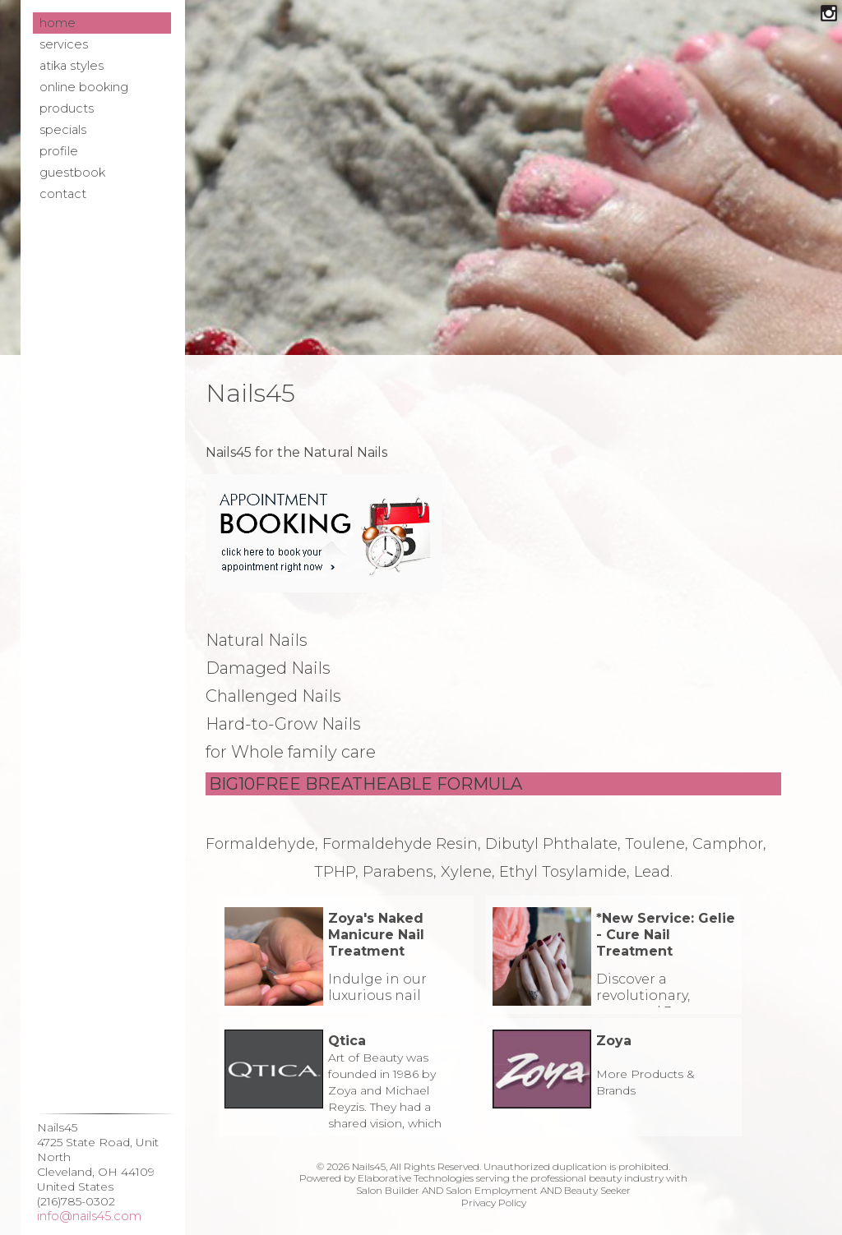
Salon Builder (387, 1190)
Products (66, 108)
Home (57, 23)
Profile (58, 151)
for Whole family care (291, 752)
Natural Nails (257, 640)
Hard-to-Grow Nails (283, 724)
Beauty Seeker (597, 1190)
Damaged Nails (268, 668)
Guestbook (72, 172)
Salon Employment (492, 1190)
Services (63, 44)
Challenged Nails (273, 696)
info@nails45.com (89, 1216)
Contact (62, 194)
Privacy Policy (493, 1202)
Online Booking (83, 87)
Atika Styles (71, 65)
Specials (62, 129)
